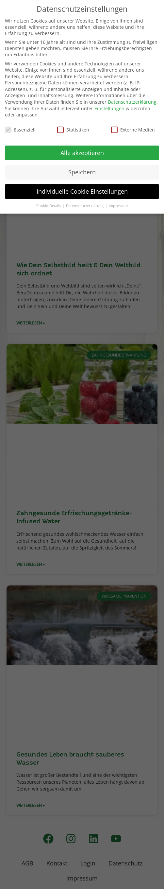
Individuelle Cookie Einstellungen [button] (82, 191)
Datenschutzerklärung (132, 102)
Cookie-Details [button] (49, 205)
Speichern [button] (82, 172)
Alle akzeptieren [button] (82, 153)
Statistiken (73, 130)
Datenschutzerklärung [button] (85, 205)
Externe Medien (133, 130)
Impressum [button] (118, 205)
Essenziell (20, 130)
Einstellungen (109, 108)
